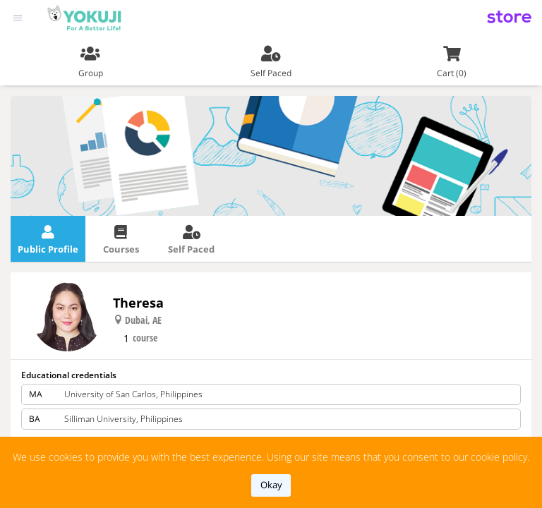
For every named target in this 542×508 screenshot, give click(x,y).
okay (271, 484)
